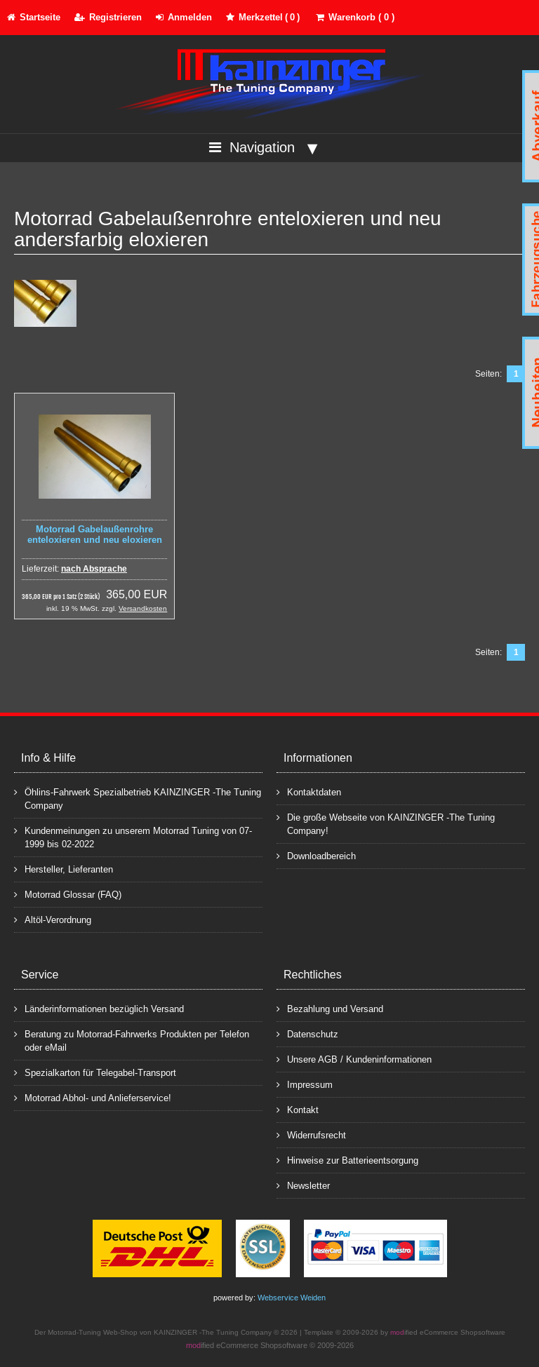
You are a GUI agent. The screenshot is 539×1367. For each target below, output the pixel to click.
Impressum (305, 1084)
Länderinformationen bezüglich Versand (99, 1008)
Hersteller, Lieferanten (63, 869)
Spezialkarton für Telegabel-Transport (95, 1072)
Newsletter (303, 1185)
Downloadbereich (316, 855)
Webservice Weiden (292, 1297)
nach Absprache (94, 569)
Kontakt (298, 1109)
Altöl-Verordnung (52, 919)
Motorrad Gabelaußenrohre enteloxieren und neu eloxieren (94, 534)
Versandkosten (143, 608)
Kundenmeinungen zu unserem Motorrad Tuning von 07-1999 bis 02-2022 (133, 836)
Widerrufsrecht (311, 1134)
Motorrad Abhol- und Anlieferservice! (92, 1097)
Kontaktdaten (309, 791)
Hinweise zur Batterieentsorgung (347, 1160)
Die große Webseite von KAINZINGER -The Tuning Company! (386, 823)
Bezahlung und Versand (330, 1008)
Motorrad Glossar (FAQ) (67, 894)
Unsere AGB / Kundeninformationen (354, 1059)
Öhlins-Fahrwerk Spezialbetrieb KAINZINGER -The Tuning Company (137, 798)
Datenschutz (307, 1033)
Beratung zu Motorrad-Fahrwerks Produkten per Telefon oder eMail (131, 1040)
